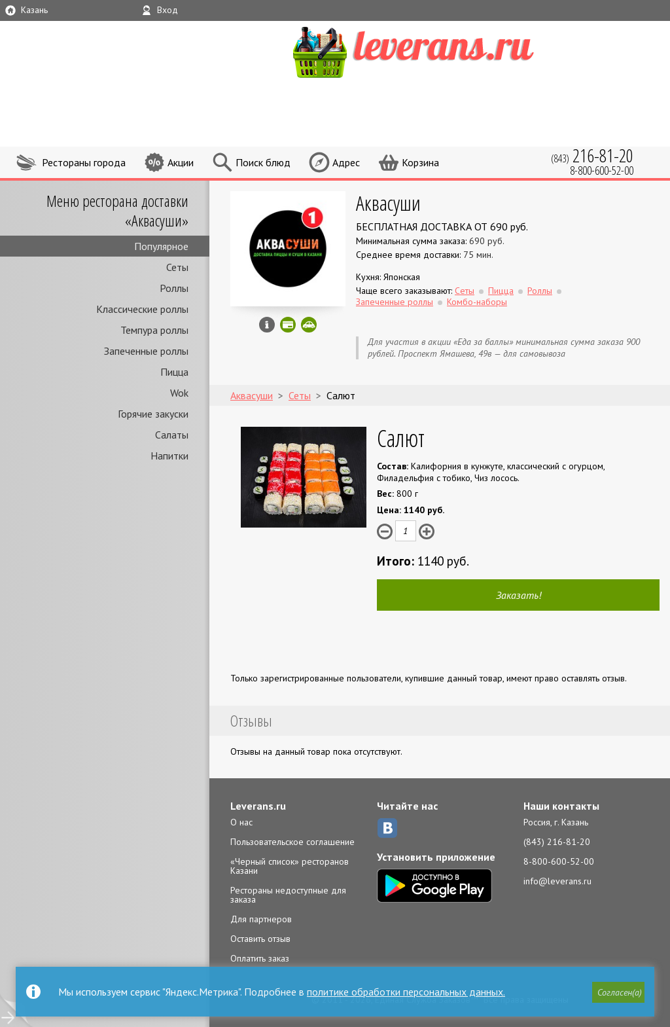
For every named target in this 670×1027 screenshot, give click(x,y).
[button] (618, 992)
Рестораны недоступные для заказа (288, 894)
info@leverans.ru (557, 881)
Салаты (171, 434)
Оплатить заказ (259, 958)
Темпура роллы (154, 329)
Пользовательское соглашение (292, 842)
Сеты (177, 267)
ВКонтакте (387, 828)
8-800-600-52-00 (558, 861)
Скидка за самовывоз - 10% (309, 325)
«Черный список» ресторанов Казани (289, 866)
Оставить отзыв (260, 939)
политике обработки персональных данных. (406, 991)
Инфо (267, 325)
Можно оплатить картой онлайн (288, 325)
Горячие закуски (153, 413)
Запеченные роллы (146, 350)
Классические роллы (142, 308)
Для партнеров (261, 919)
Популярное (161, 246)
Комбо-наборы (477, 302)
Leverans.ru (258, 805)
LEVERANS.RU (438, 50)
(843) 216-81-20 (556, 842)
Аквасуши (388, 203)
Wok (179, 392)
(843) (592, 155)
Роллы (174, 288)
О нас (241, 822)
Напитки (169, 455)
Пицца (174, 371)
